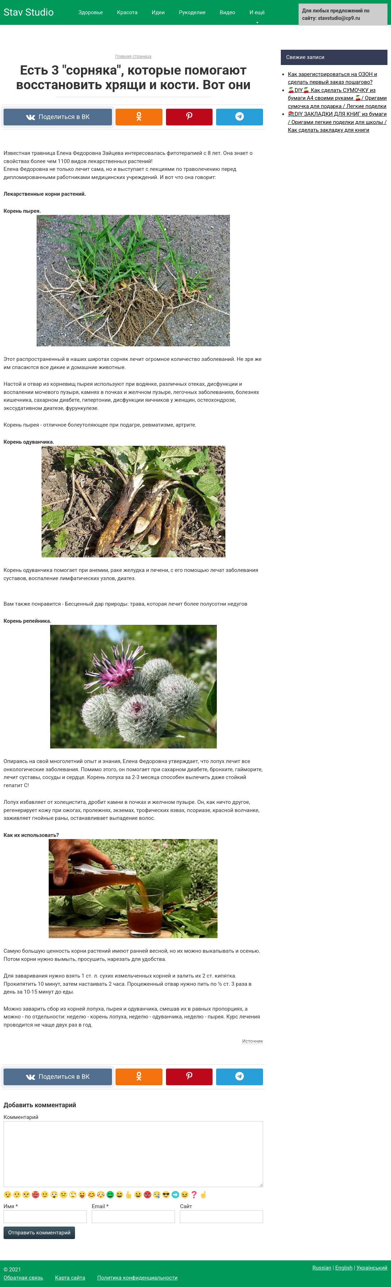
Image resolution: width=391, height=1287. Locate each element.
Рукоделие (192, 12)
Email (100, 1206)
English (344, 1268)
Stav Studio (29, 12)
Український (372, 1268)
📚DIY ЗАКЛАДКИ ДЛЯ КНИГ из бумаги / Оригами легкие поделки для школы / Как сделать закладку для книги (337, 122)
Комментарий (21, 1117)
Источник (252, 1041)
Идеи (158, 12)
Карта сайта (70, 1278)
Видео (227, 12)
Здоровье (91, 12)
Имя (11, 1206)
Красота (127, 12)
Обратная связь (23, 1278)
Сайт (186, 1206)
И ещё (257, 12)
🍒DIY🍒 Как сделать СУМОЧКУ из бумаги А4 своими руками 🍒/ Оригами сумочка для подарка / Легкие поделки (337, 98)
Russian (321, 1268)
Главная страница (133, 56)
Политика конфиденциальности (137, 1278)
